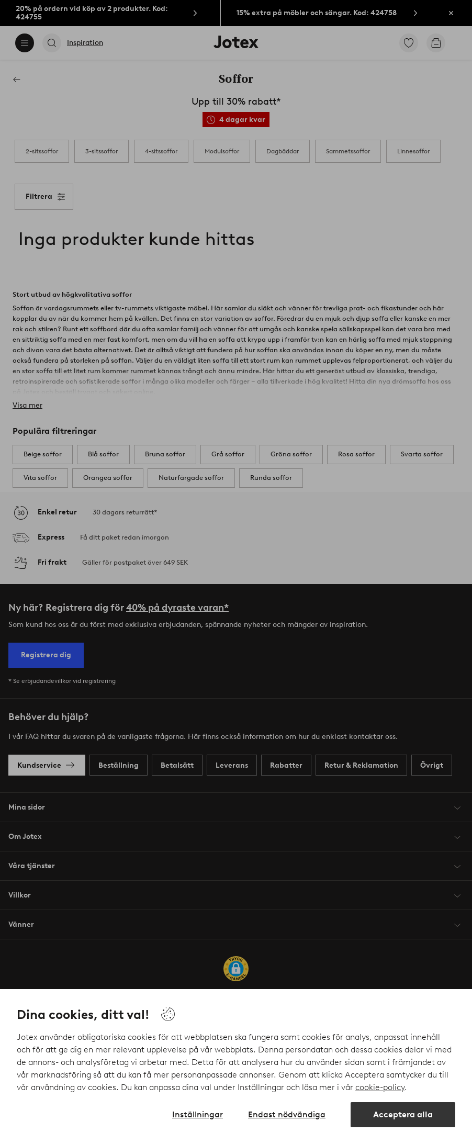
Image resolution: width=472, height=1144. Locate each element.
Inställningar (197, 1114)
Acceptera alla (403, 1114)
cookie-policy (379, 1087)
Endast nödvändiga (286, 1114)
